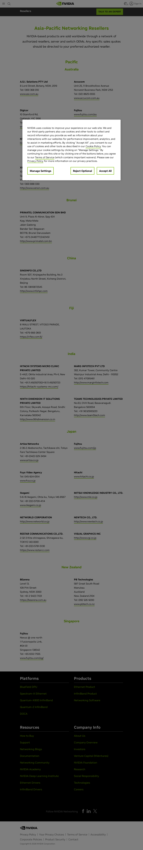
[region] (71, 150)
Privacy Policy (35, 161)
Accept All (105, 170)
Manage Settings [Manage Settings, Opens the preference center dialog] (40, 170)
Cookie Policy (93, 146)
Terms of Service (44, 157)
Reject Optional (82, 170)
